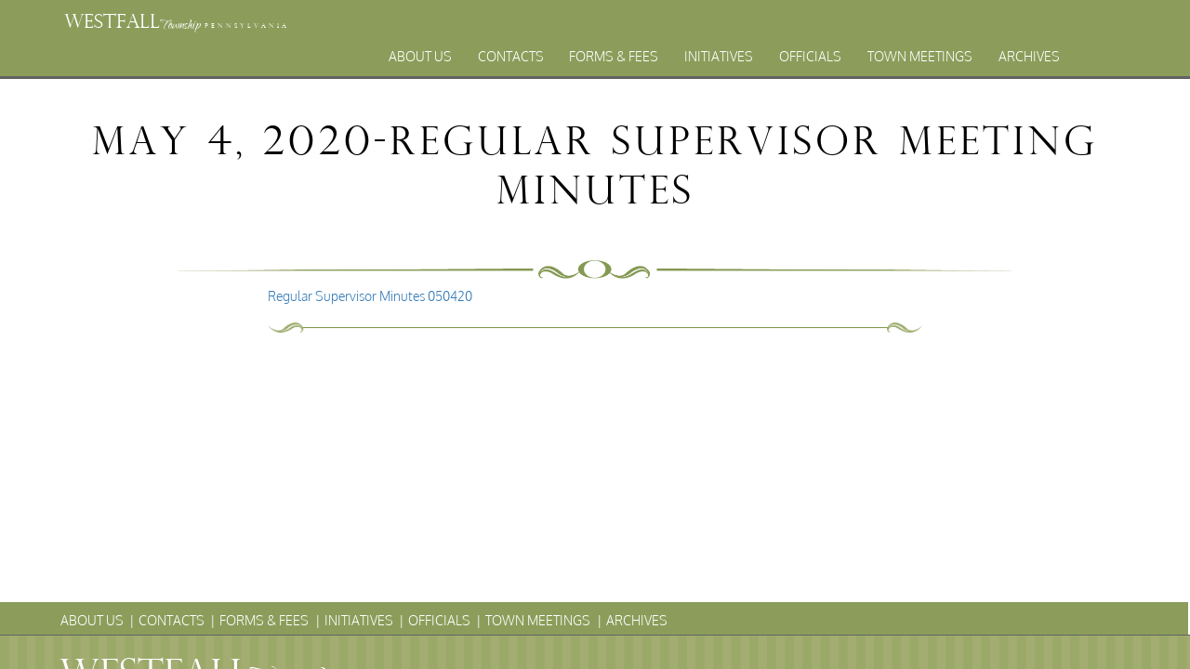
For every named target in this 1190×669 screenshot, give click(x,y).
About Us (420, 56)
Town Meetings (919, 56)
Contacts (511, 56)
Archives (1029, 56)
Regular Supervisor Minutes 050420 (370, 296)
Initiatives (718, 56)
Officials (810, 56)
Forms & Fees (613, 56)
